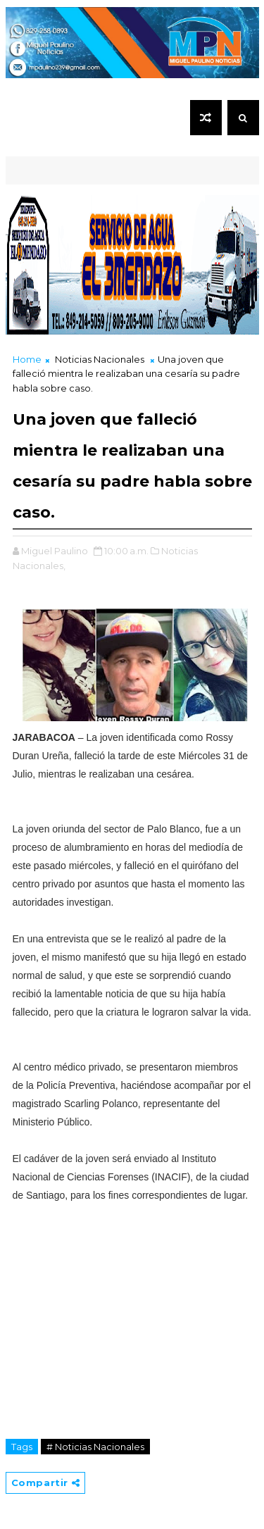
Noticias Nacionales (99, 359)
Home (27, 359)
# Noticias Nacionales (95, 1446)
